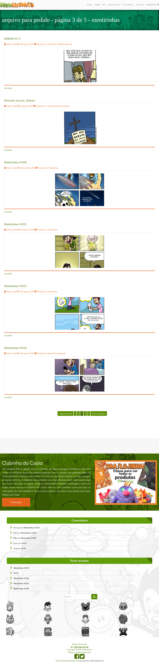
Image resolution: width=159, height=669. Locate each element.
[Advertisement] (79, 445)
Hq (103, 5)
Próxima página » (99, 413)
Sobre (97, 5)
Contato (140, 5)
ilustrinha (128, 5)
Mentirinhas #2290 (28, 533)
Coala (49, 106)
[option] (126, 482)
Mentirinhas (52, 44)
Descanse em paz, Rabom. (20, 100)
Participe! (16, 502)
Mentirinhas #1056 (15, 162)
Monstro (66, 106)
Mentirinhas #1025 (15, 286)
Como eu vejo (113, 5)
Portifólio (151, 5)
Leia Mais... (8, 88)
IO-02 (16, 573)
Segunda (68, 44)
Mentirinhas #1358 (31, 528)
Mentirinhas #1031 (15, 224)
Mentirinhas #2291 (21, 583)
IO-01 (24, 543)
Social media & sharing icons (68, 660)
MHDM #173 (12, 38)
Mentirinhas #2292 (21, 578)
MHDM (61, 44)
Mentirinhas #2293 (21, 568)
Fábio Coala (11, 44)
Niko (15, 538)
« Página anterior (65, 413)
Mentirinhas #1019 (15, 347)
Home (89, 5)
